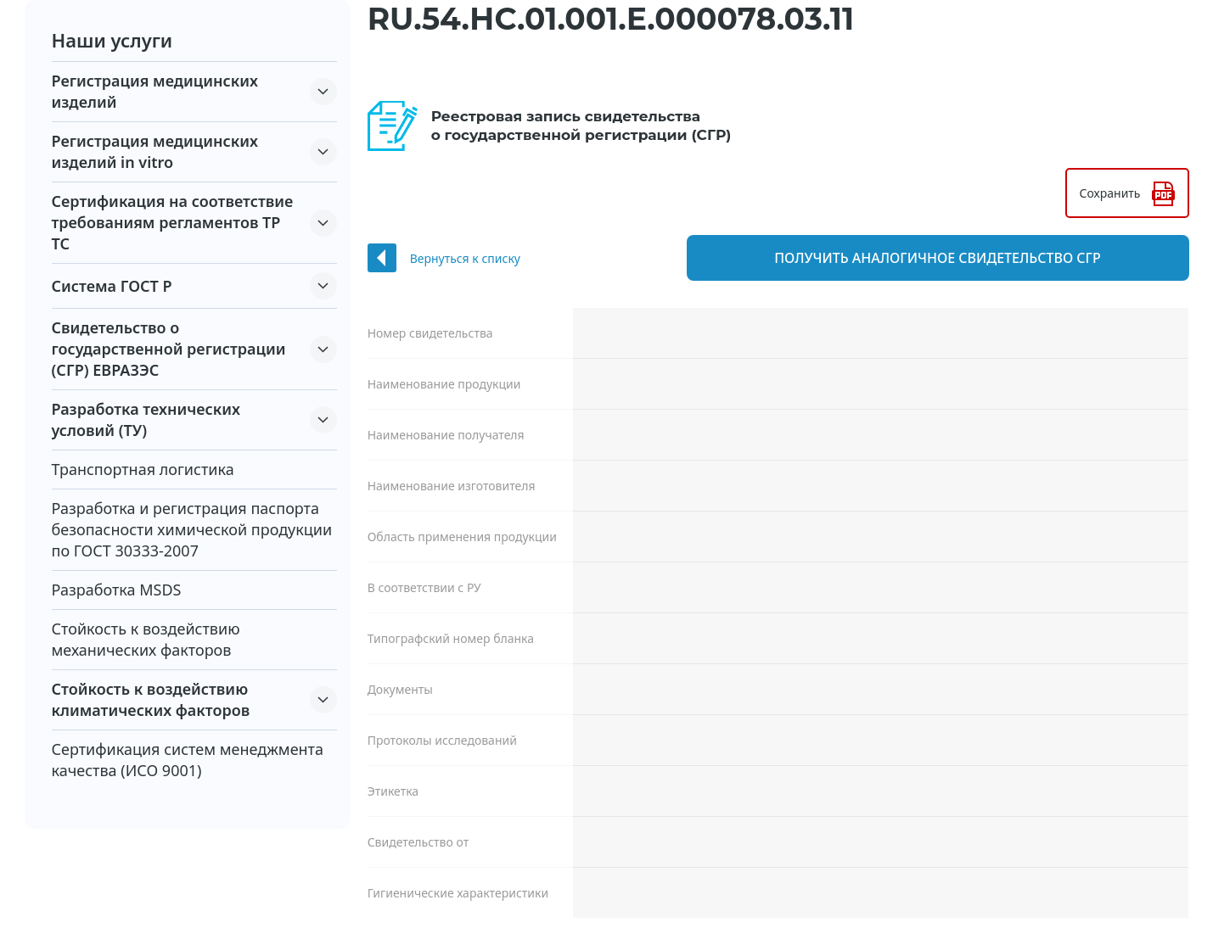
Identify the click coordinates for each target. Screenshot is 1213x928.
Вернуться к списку (465, 258)
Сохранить (1110, 193)
